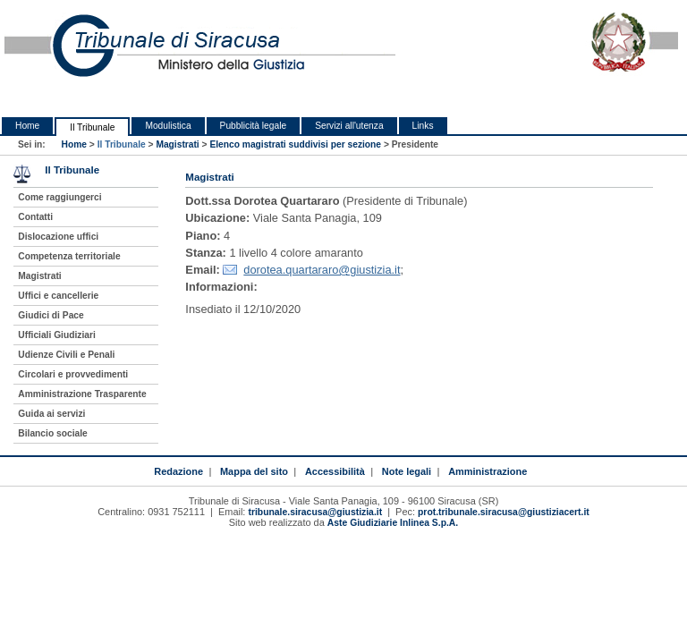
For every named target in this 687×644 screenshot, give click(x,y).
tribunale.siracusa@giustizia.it (315, 512)
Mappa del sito (254, 471)
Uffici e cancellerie (58, 296)
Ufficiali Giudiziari (56, 335)
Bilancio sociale (52, 433)
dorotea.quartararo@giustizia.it (321, 269)
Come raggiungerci (59, 197)
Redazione (178, 471)
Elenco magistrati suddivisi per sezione (295, 144)
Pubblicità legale (253, 126)
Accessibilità (335, 471)
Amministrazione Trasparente (82, 394)
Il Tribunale (92, 127)
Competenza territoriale (69, 256)
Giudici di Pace (50, 315)
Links (423, 126)
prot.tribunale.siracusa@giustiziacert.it (503, 512)
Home (27, 126)
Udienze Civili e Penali (66, 355)
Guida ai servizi (51, 414)
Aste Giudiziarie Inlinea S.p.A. (392, 523)
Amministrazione (487, 471)
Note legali (406, 471)
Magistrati (177, 144)
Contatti (35, 217)
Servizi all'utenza (349, 126)
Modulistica (168, 126)
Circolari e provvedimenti (73, 374)
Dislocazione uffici (58, 237)
